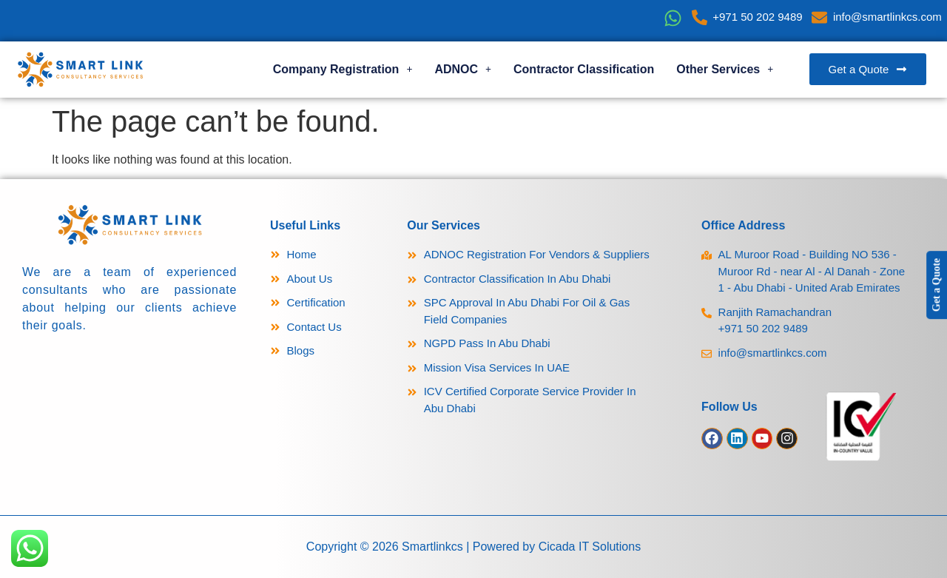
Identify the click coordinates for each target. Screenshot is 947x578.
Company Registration (343, 69)
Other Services (724, 69)
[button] (343, 70)
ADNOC (462, 69)
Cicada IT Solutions (590, 546)
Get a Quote (936, 285)
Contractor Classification (583, 69)
